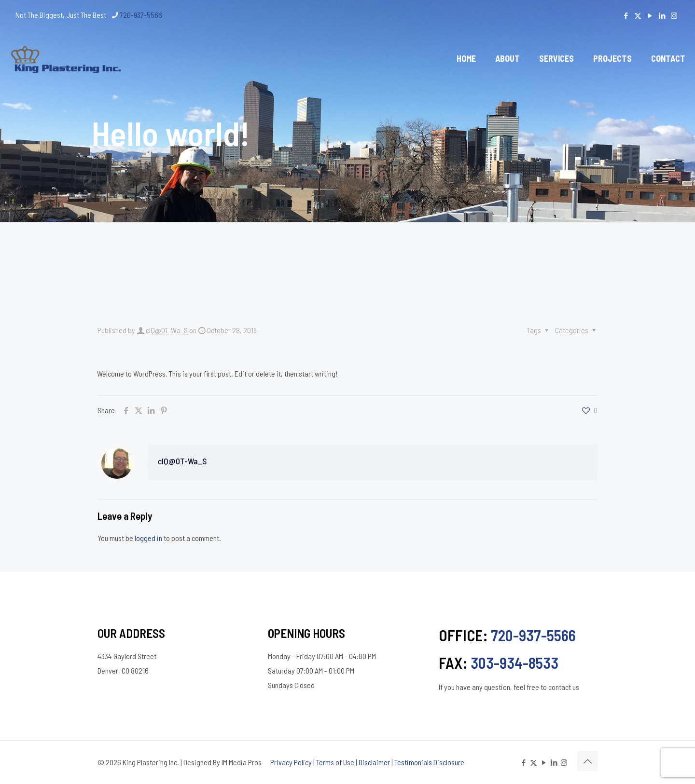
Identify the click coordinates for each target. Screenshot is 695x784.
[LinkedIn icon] (662, 15)
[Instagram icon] (674, 15)
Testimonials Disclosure (429, 762)
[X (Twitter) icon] (637, 15)
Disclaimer (374, 762)
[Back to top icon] (587, 761)
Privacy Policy (291, 762)
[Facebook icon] (625, 15)
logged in (148, 537)
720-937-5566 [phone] (141, 14)
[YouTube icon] (649, 15)
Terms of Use (335, 762)
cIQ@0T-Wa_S (167, 330)
